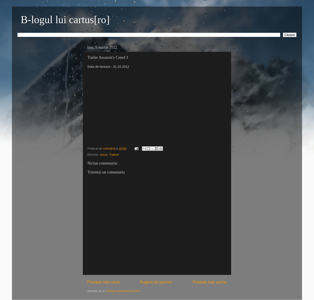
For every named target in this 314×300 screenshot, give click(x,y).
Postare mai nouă (103, 282)
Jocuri (104, 154)
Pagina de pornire (156, 282)
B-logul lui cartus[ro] (65, 19)
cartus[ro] (109, 148)
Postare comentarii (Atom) (123, 291)
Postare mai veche (210, 282)
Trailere (114, 154)
